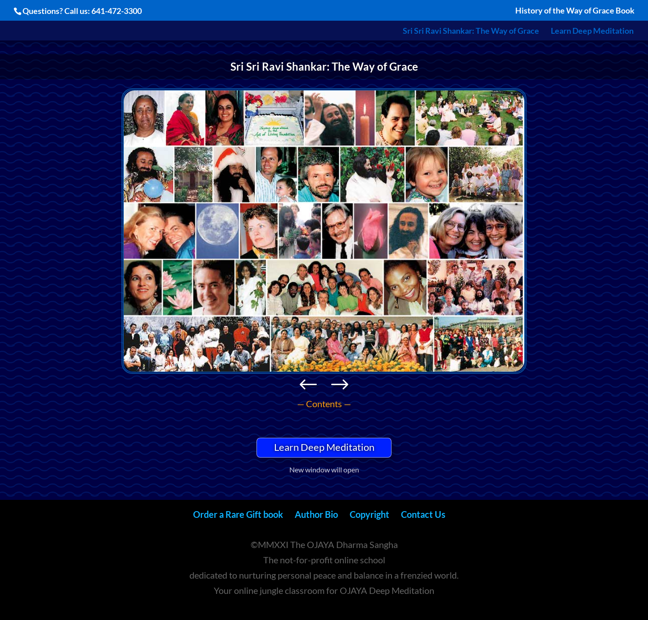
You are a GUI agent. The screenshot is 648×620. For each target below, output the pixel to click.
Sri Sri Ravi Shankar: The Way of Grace (471, 31)
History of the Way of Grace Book (574, 10)
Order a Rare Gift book (238, 514)
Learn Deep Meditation (592, 31)
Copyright (369, 514)
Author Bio (316, 514)
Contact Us (423, 514)
